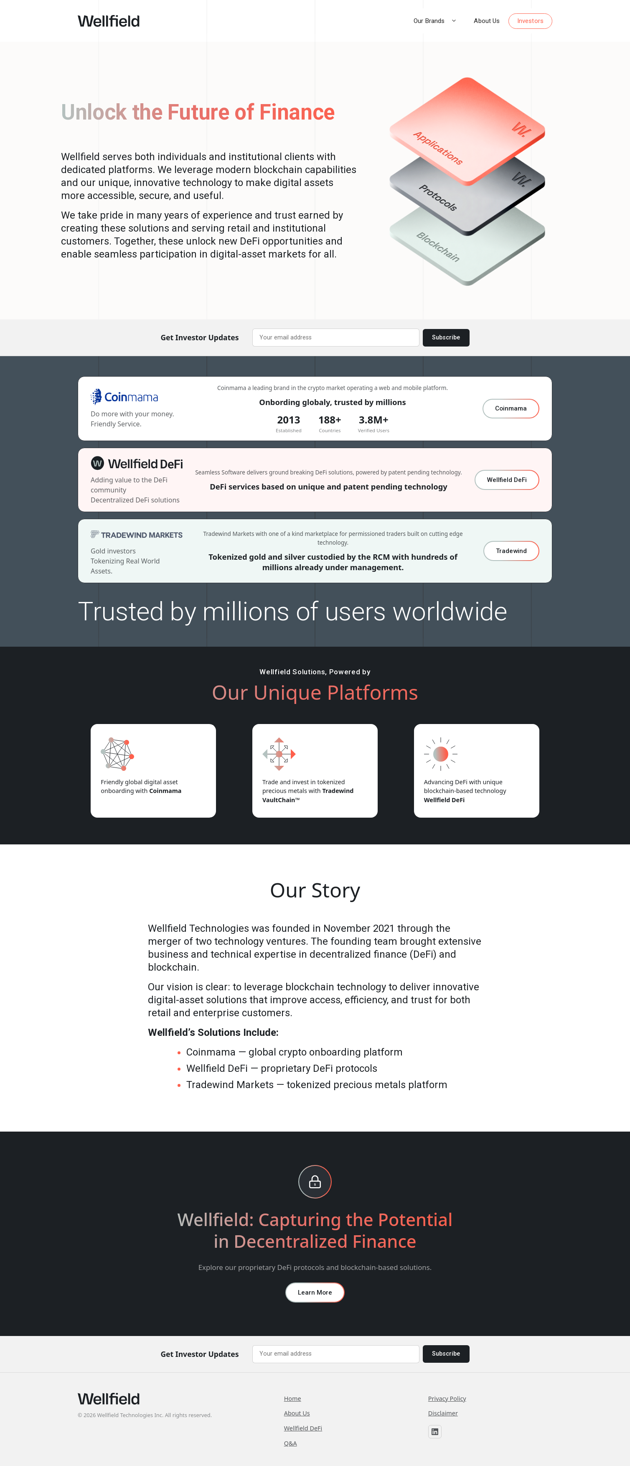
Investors (530, 21)
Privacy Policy (447, 1398)
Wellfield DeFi (507, 480)
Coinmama (511, 408)
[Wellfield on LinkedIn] (435, 1431)
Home (292, 1398)
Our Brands (439, 20)
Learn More (315, 1292)
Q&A (290, 1443)
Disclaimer (443, 1413)
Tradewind (511, 551)
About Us (487, 21)
